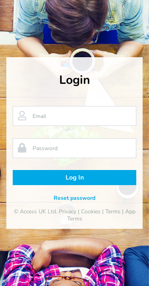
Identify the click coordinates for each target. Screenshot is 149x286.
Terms (112, 211)
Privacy (67, 211)
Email (39, 116)
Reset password (74, 198)
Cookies (91, 211)
